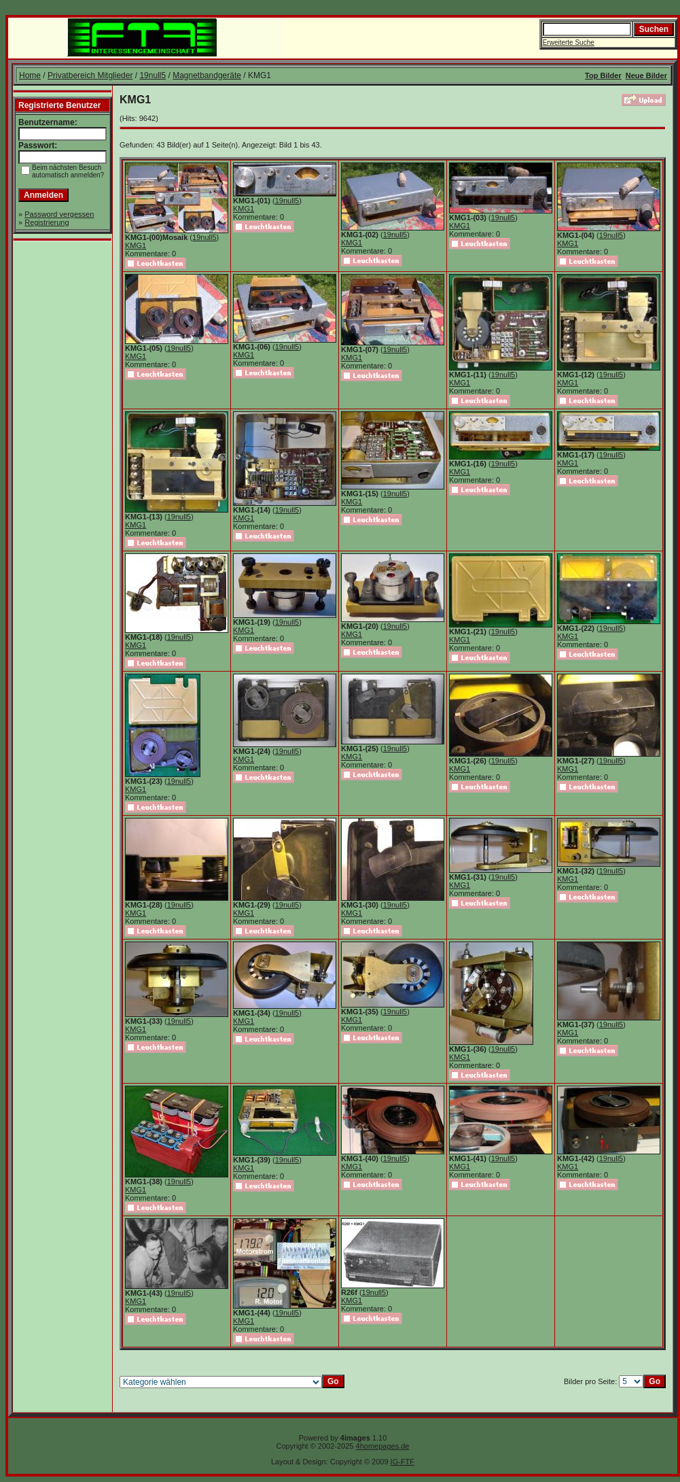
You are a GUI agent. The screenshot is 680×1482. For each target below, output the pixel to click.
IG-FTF (402, 1462)
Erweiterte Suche (568, 42)
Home (30, 75)
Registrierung (46, 222)
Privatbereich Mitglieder (90, 75)
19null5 (152, 75)
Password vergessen (59, 214)
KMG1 (135, 245)
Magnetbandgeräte (207, 75)
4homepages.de (383, 1446)
